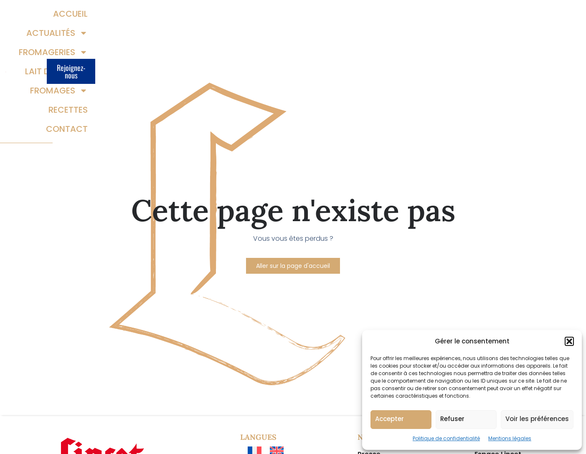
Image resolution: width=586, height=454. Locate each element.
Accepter (389, 418)
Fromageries (280, 16)
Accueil (150, 17)
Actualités (207, 16)
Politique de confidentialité (446, 438)
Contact (479, 36)
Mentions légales (509, 438)
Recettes (480, 17)
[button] (569, 341)
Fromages (423, 16)
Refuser (452, 418)
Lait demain (354, 16)
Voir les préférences (537, 418)
